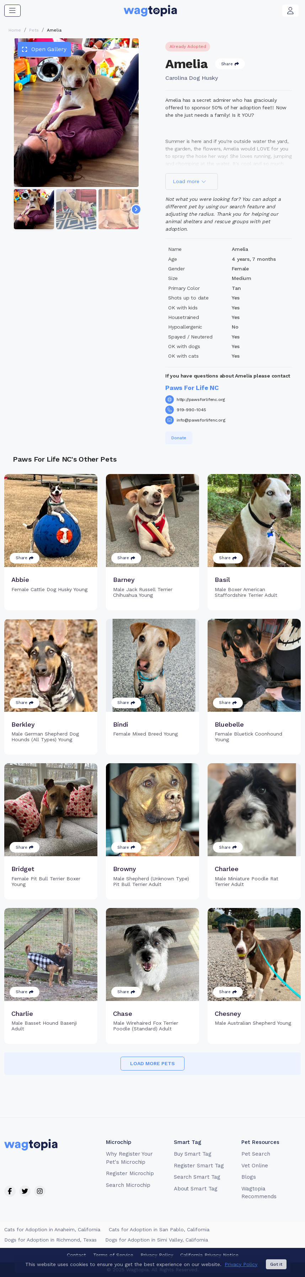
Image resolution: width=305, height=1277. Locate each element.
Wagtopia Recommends (259, 1192)
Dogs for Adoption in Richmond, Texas (50, 1240)
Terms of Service (113, 1255)
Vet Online (254, 1165)
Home (15, 30)
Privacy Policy (156, 1255)
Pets (34, 30)
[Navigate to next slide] (136, 209)
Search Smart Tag (197, 1177)
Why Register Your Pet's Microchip (129, 1158)
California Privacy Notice (209, 1255)
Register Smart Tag (199, 1165)
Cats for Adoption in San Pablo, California (159, 1229)
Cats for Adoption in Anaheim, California (52, 1229)
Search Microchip (128, 1185)
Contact (76, 1255)
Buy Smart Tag (193, 1154)
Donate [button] (178, 437)
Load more (189, 181)
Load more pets (152, 1063)
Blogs (248, 1177)
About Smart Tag (196, 1188)
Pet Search (255, 1154)
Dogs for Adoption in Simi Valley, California (156, 1240)
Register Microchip (130, 1173)
